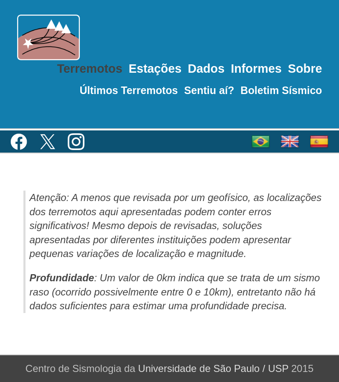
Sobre (305, 68)
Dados (206, 68)
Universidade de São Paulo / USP (213, 368)
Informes (256, 68)
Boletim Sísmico (281, 90)
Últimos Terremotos (128, 90)
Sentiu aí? (209, 90)
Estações (155, 68)
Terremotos (89, 68)
